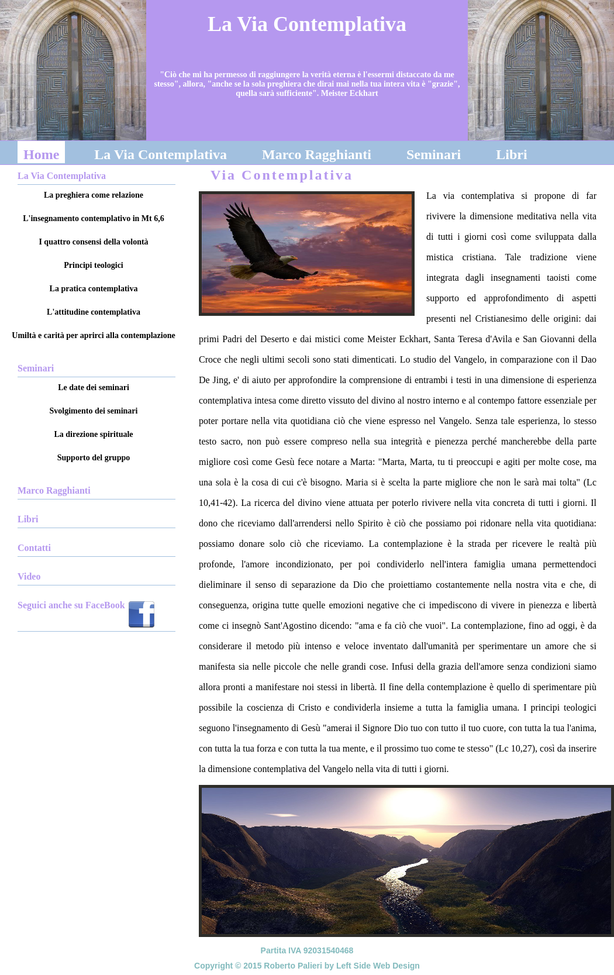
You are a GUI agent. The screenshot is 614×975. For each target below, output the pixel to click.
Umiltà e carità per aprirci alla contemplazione (93, 335)
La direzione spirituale (93, 434)
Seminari (433, 154)
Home (41, 154)
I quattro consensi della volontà (93, 241)
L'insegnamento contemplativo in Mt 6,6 (93, 218)
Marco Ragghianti (316, 154)
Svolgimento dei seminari (94, 410)
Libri (511, 154)
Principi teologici (93, 265)
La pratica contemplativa (94, 288)
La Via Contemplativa (160, 154)
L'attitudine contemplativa (93, 312)
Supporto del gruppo (93, 457)
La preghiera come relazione (93, 195)
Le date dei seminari (93, 387)
